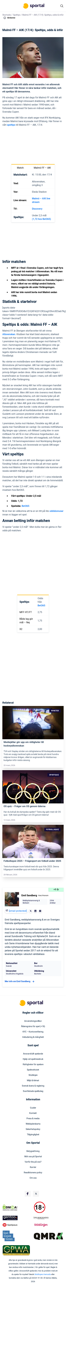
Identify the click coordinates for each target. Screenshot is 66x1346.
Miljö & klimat (33, 1080)
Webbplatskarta (33, 1123)
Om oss (33, 1178)
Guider (33, 1107)
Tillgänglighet (33, 1134)
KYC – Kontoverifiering (33, 1031)
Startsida (6, 14)
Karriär (33, 1167)
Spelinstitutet (33, 1069)
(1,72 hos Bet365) (41, 219)
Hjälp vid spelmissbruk (33, 1059)
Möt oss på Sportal (33, 1156)
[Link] (33, 722)
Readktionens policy (33, 1172)
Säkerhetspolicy (33, 1129)
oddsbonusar (56, 511)
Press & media (33, 1118)
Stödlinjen (33, 1075)
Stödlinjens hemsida (42, 1274)
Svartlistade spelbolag (33, 1091)
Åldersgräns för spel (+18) (33, 1026)
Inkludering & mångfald (33, 1037)
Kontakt (33, 1113)
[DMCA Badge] (17, 1207)
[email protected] (18, 911)
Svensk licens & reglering (33, 1085)
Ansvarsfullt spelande (33, 1053)
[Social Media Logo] (28, 1194)
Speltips (16, 14)
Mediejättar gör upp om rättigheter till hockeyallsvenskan (24, 744)
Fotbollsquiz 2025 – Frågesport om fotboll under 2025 (32, 861)
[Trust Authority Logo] (17, 1218)
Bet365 (25, 506)
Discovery (37, 209)
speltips (11, 125)
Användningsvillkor (33, 1021)
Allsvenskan (8, 334)
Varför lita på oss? (33, 1161)
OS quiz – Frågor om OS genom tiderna (24, 806)
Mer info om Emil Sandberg (20, 981)
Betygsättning (33, 1151)
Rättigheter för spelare (33, 1064)
